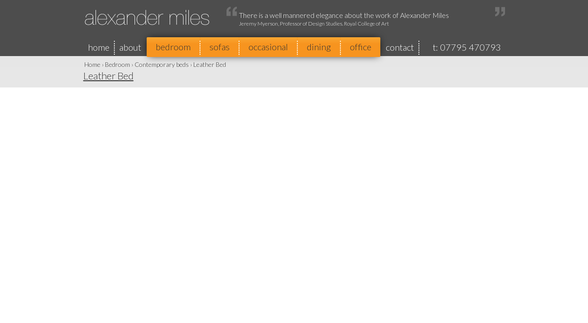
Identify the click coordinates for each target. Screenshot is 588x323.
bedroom (173, 46)
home (98, 47)
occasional (268, 46)
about (130, 47)
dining (319, 46)
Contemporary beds (162, 64)
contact (400, 47)
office (360, 46)
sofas (219, 46)
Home (92, 64)
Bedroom (117, 64)
